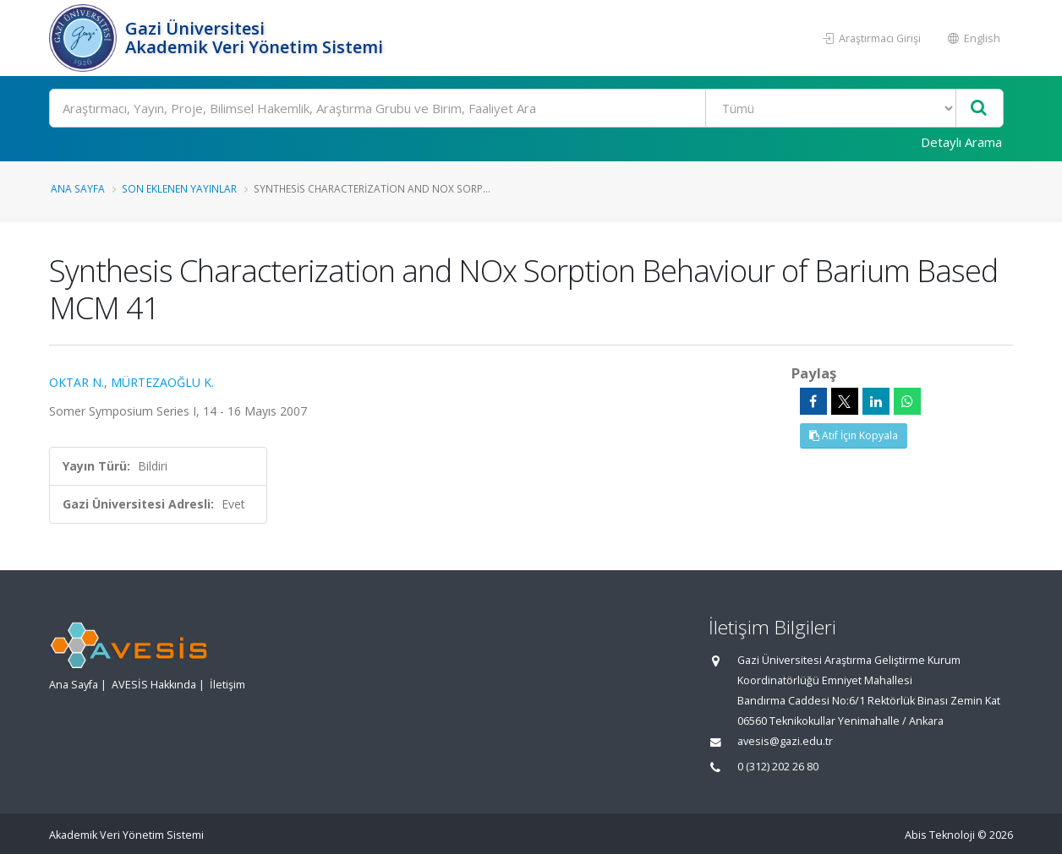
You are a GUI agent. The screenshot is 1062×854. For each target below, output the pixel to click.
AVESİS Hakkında (154, 684)
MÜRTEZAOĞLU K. (162, 382)
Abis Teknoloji (940, 835)
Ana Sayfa (78, 188)
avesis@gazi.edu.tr (785, 741)
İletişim (227, 684)
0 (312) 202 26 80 (777, 766)
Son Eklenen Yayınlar (179, 188)
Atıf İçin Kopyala (853, 435)
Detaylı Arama (961, 141)
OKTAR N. (76, 382)
